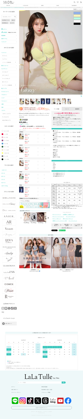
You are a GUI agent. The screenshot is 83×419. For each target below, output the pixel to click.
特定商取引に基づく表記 (47, 389)
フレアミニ (4, 59)
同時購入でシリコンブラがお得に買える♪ (29, 198)
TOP (2, 7)
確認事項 (77, 109)
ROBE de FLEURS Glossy (19, 7)
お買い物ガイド (14, 389)
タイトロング (5, 72)
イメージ (67, 109)
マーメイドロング (6, 78)
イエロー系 (6, 153)
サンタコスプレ (5, 117)
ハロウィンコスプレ (6, 113)
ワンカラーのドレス (71, 216)
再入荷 (13, 20)
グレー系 (6, 156)
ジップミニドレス (73, 220)
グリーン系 (6, 146)
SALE (57, 5)
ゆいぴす (12, 23)
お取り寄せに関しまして (67, 228)
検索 (64, 382)
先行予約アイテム (5, 20)
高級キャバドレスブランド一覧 (60, 220)
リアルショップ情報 (46, 392)
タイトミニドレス (57, 214)
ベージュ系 (6, 150)
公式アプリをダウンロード (41, 407)
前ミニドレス (5, 81)
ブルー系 (6, 143)
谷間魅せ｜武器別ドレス (68, 214)
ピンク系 (6, 137)
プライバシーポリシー (16, 392)
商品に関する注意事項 (66, 225)
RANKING (74, 5)
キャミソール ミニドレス (58, 216)
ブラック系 (6, 159)
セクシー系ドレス (57, 218)
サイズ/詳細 (56, 109)
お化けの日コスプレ (6, 120)
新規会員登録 (44, 386)
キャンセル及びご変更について (77, 225)
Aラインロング (5, 75)
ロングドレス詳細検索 (7, 85)
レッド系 (6, 134)
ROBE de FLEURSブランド (8, 7)
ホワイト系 (6, 131)
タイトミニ (4, 55)
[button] (21, 218)
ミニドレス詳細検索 (6, 62)
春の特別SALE (5, 23)
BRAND (8, 5)
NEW (42, 5)
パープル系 (6, 140)
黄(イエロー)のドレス (68, 218)
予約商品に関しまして (56, 225)
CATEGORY (25, 5)
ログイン (13, 386)
